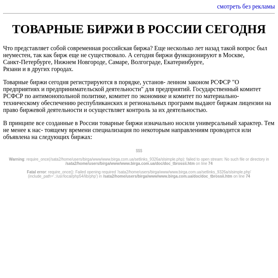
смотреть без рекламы (246, 6)
